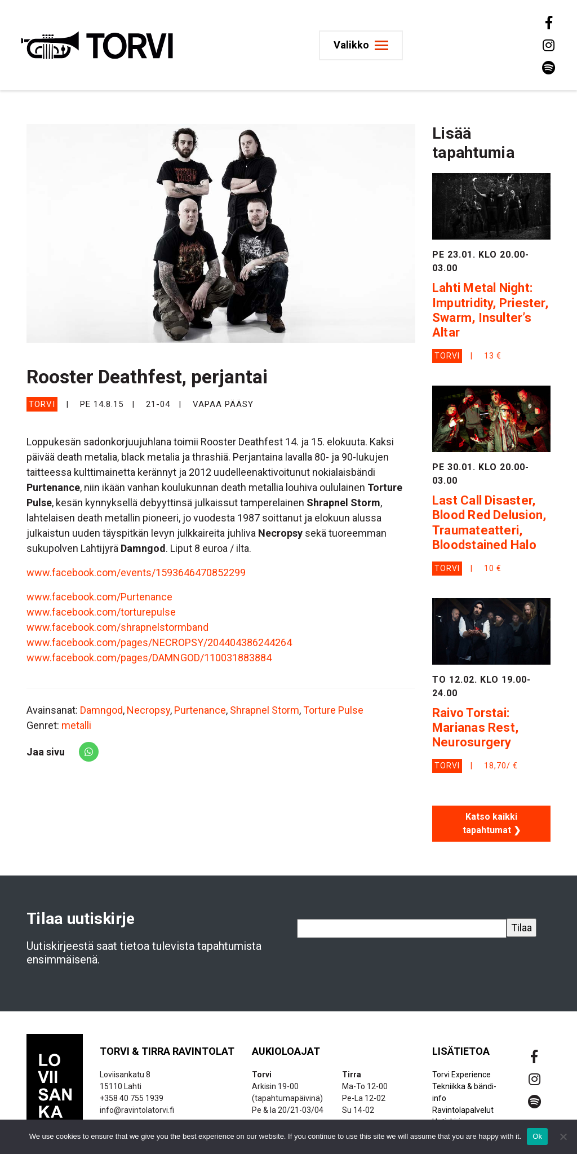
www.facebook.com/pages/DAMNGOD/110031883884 (149, 658)
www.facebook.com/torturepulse (101, 612)
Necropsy (148, 710)
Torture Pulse (333, 710)
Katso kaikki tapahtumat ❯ (492, 823)
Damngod (101, 710)
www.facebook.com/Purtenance (99, 597)
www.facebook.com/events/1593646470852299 (136, 572)
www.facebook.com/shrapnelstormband (117, 627)
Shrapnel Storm (264, 710)
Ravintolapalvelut (463, 1110)
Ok (537, 1136)
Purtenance (200, 710)
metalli (76, 725)
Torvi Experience (461, 1074)
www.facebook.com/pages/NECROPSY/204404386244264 (159, 642)
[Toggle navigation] (361, 45)
